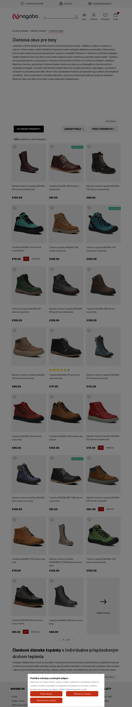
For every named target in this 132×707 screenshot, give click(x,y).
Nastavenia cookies (46, 700)
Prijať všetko (46, 693)
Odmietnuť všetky (82, 693)
